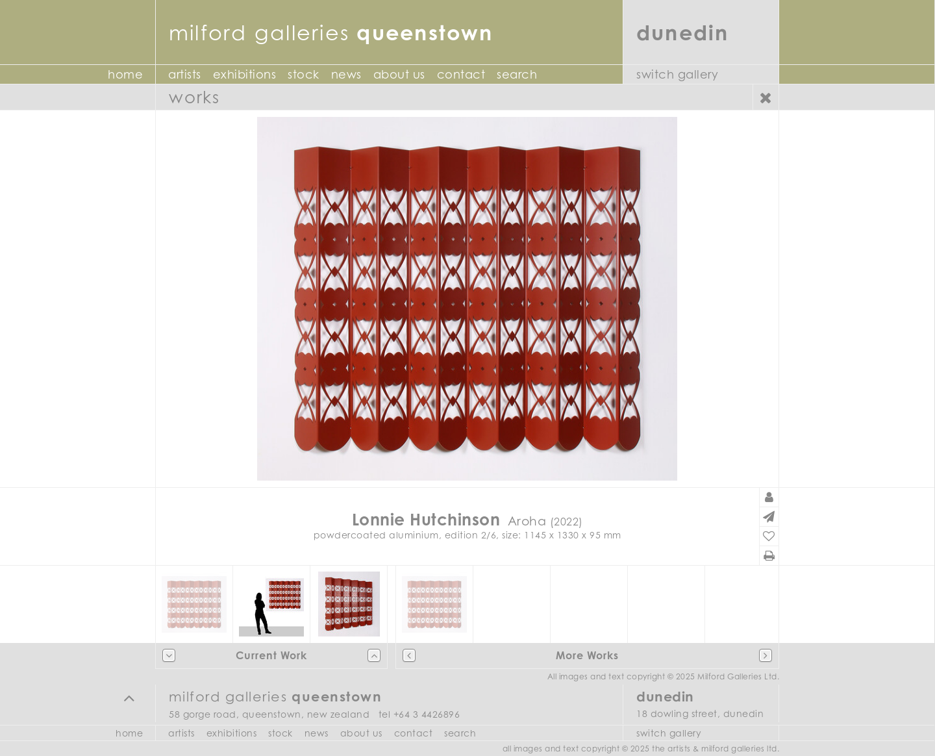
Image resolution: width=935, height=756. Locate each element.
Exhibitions (245, 74)
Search (517, 74)
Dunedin (682, 32)
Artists (184, 74)
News (346, 74)
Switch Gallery (677, 74)
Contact (461, 74)
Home (125, 74)
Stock (303, 74)
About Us (399, 74)
